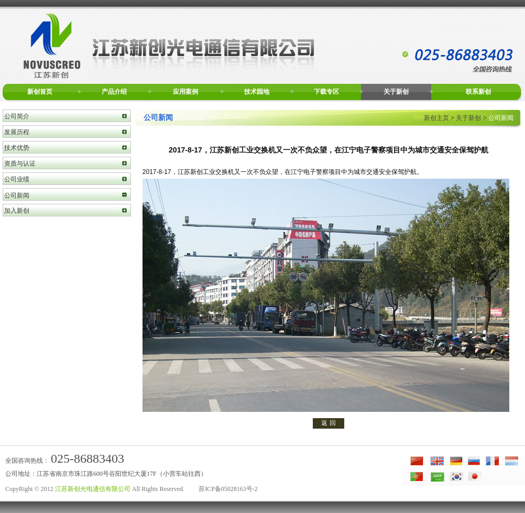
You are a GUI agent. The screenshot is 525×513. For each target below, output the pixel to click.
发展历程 (16, 132)
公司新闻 (16, 195)
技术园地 (256, 91)
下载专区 (326, 91)
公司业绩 (16, 179)
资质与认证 (20, 163)
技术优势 (16, 147)
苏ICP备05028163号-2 (228, 489)
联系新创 (478, 91)
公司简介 (16, 116)
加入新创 (16, 210)
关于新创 (396, 91)
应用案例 (185, 91)
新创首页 (39, 91)
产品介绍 (114, 91)
